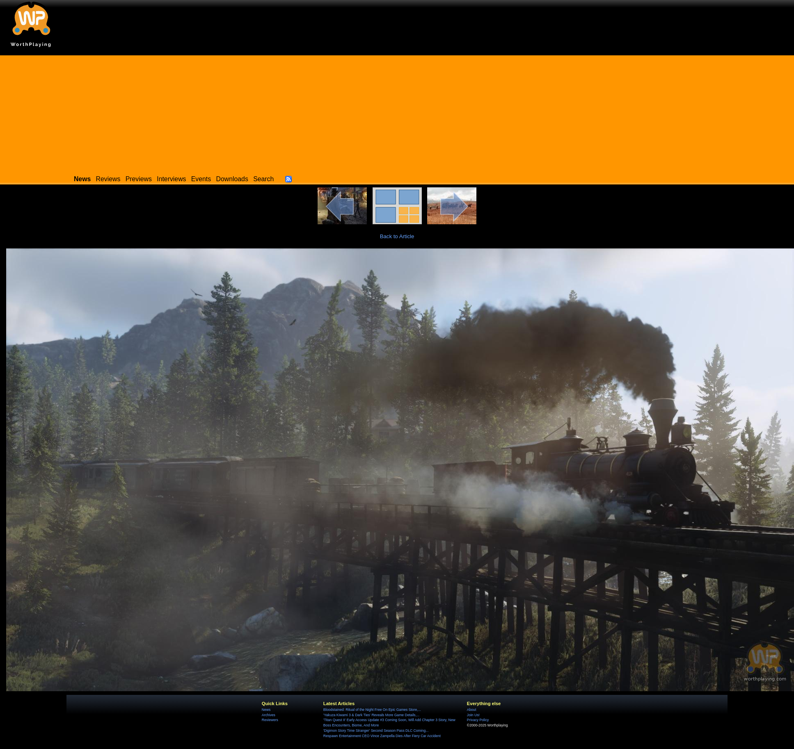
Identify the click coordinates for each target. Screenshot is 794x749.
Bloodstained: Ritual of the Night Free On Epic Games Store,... (372, 710)
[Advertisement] (397, 112)
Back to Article (397, 236)
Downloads (232, 178)
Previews (139, 178)
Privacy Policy (478, 720)
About (471, 710)
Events (201, 178)
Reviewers (270, 720)
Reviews (108, 178)
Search (263, 178)
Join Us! (473, 715)
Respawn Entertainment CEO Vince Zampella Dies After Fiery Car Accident (382, 736)
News (266, 710)
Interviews (171, 178)
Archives (268, 715)
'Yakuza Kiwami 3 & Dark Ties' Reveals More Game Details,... (371, 715)
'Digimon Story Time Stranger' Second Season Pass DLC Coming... (375, 731)
